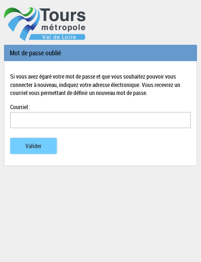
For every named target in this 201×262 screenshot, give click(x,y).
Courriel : (20, 107)
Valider (33, 146)
